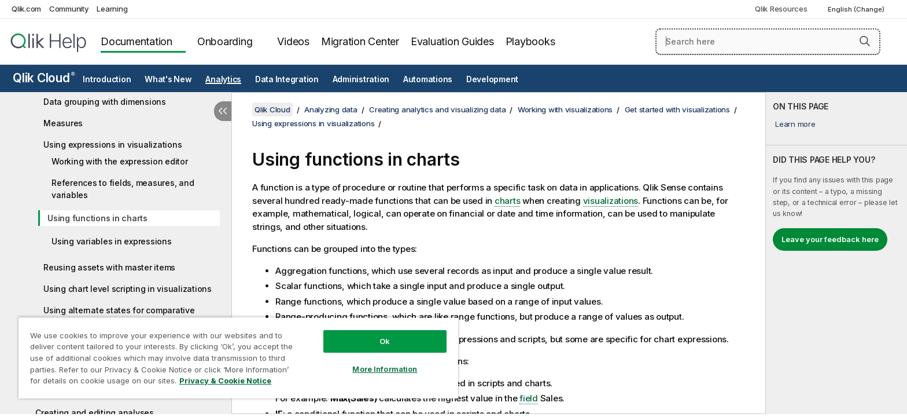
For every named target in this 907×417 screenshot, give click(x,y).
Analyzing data (330, 109)
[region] (238, 357)
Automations (427, 79)
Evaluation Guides (452, 41)
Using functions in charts (97, 218)
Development (492, 79)
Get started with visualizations (677, 109)
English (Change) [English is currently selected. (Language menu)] (857, 9)
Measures (63, 123)
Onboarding (225, 41)
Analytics (223, 79)
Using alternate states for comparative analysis (119, 316)
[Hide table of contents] (222, 111)
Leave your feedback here (830, 239)
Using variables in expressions (111, 241)
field (528, 398)
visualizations (611, 200)
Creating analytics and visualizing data (437, 109)
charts (508, 200)
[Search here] (768, 42)
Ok (384, 341)
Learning (112, 8)
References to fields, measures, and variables (122, 189)
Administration (361, 79)
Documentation (136, 41)
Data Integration (287, 79)
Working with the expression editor (119, 161)
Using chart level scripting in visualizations (127, 289)
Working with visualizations (565, 109)
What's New (168, 79)
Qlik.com (26, 8)
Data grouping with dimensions (104, 102)
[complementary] (836, 253)
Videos (293, 41)
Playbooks (530, 41)
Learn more (795, 124)
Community (69, 8)
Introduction (107, 79)
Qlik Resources (781, 8)
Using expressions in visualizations (112, 144)
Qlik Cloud (44, 78)
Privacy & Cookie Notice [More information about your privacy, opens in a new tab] (225, 380)
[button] (864, 41)
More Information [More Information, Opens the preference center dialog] (384, 369)
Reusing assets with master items (109, 267)
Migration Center (360, 41)
